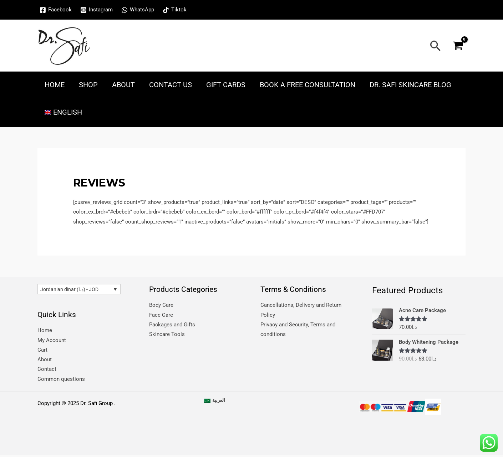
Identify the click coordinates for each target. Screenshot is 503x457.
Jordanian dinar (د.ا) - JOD (71, 290)
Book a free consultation (307, 84)
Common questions (61, 380)
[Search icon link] (435, 45)
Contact (46, 370)
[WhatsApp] (137, 10)
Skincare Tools (167, 335)
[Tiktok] (175, 10)
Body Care (161, 305)
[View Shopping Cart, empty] (458, 46)
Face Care (161, 315)
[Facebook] (55, 10)
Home (55, 84)
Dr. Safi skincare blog (410, 84)
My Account (51, 341)
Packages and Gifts (172, 325)
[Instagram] (96, 10)
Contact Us (170, 84)
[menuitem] (63, 112)
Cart (42, 351)
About (123, 84)
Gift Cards (225, 84)
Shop (88, 84)
